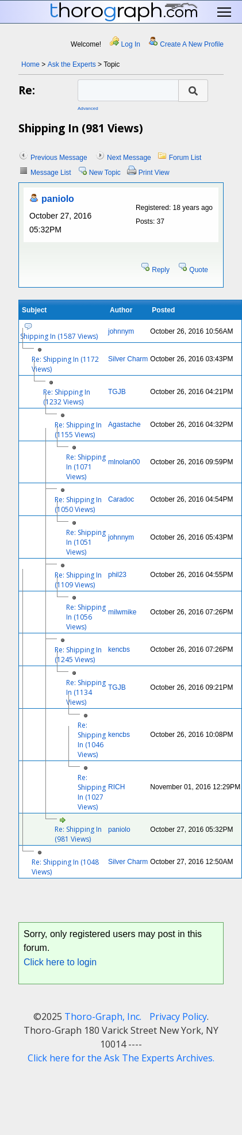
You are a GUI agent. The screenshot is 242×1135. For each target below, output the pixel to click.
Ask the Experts (72, 64)
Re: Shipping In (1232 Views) (66, 397)
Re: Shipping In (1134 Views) (86, 692)
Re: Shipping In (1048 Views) (65, 867)
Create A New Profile (192, 44)
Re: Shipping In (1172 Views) (65, 364)
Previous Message (58, 158)
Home (30, 64)
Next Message (129, 158)
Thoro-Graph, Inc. (102, 1016)
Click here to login (60, 962)
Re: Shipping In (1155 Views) (78, 430)
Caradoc (121, 499)
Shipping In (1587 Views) (59, 336)
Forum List (185, 158)
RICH (116, 787)
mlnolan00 (124, 462)
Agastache (124, 425)
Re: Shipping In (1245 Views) (78, 654)
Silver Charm (128, 359)
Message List (50, 173)
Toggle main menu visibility (225, 12)
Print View (154, 173)
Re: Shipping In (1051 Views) (86, 542)
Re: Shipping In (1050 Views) (78, 504)
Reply (161, 270)
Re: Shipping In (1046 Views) (92, 739)
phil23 (117, 575)
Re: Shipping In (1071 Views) (86, 466)
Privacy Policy (178, 1016)
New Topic (105, 173)
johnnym (121, 331)
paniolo (57, 199)
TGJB (117, 392)
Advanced (88, 108)
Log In (130, 44)
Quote (198, 270)
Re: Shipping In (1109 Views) (78, 580)
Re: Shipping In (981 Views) (78, 834)
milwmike (122, 612)
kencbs (119, 649)
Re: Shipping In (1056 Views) (86, 617)
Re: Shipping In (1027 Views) (92, 792)
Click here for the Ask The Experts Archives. (121, 1058)
